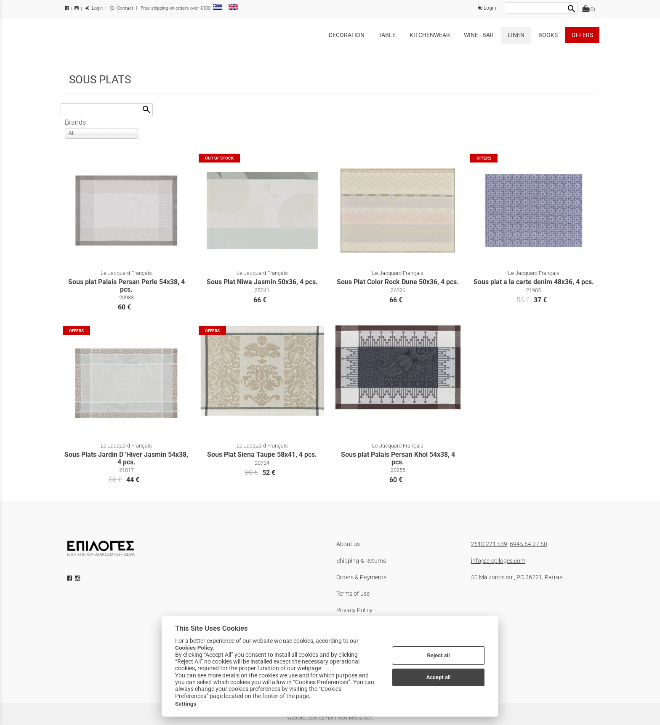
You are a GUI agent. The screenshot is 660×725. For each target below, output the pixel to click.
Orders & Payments (361, 577)
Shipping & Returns (361, 560)
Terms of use (353, 593)
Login (94, 8)
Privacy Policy (354, 610)
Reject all (438, 655)
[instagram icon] (78, 578)
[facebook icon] (70, 578)
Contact (121, 8)
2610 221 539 (489, 544)
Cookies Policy (194, 647)
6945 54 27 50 (528, 544)
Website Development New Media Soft (330, 718)
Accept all (438, 677)
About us (348, 544)
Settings (186, 703)
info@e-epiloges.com (498, 560)
